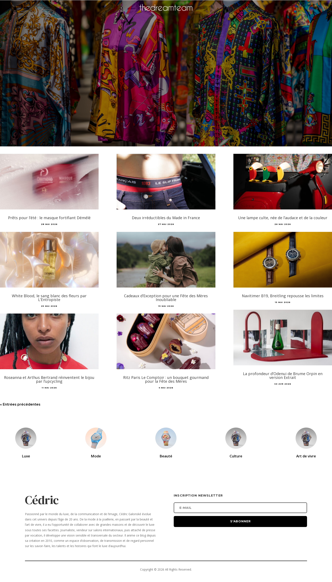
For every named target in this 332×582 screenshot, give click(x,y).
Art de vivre (306, 456)
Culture (236, 456)
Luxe (26, 456)
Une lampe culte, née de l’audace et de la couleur (282, 217)
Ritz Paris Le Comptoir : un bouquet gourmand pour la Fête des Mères (166, 379)
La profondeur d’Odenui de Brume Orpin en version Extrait (282, 375)
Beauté (166, 456)
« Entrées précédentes (20, 404)
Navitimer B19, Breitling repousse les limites (283, 295)
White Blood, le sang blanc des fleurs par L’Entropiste (49, 297)
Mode (96, 456)
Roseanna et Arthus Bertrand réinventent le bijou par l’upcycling (49, 379)
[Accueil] (166, 14)
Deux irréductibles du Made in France (166, 217)
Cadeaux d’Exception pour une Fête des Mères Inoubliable (166, 297)
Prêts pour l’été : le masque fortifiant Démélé (49, 217)
